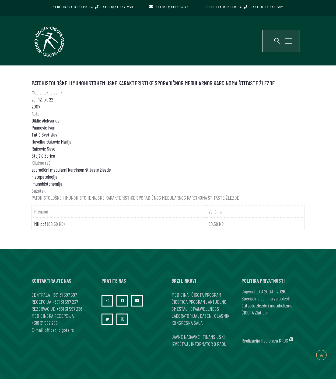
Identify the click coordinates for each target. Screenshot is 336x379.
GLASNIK (221, 316)
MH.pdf (40, 224)
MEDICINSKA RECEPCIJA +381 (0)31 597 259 (93, 7)
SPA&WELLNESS (204, 309)
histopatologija (44, 176)
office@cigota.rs (172, 7)
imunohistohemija (47, 183)
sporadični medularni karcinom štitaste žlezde (71, 169)
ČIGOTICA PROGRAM (188, 302)
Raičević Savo (43, 148)
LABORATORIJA (184, 316)
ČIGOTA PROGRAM (206, 295)
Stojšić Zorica (43, 155)
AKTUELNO (217, 302)
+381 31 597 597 (64, 295)
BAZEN (205, 316)
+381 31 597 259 (45, 323)
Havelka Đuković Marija (51, 141)
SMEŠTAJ (180, 309)
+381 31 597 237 (65, 302)
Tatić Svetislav (44, 134)
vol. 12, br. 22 (42, 99)
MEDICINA (180, 295)
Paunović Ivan (43, 127)
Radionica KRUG (274, 340)
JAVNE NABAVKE (186, 337)
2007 (36, 106)
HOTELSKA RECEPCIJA (244, 7)
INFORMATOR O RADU (208, 344)
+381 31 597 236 (69, 309)
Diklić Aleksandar (46, 120)
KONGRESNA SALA (187, 323)
